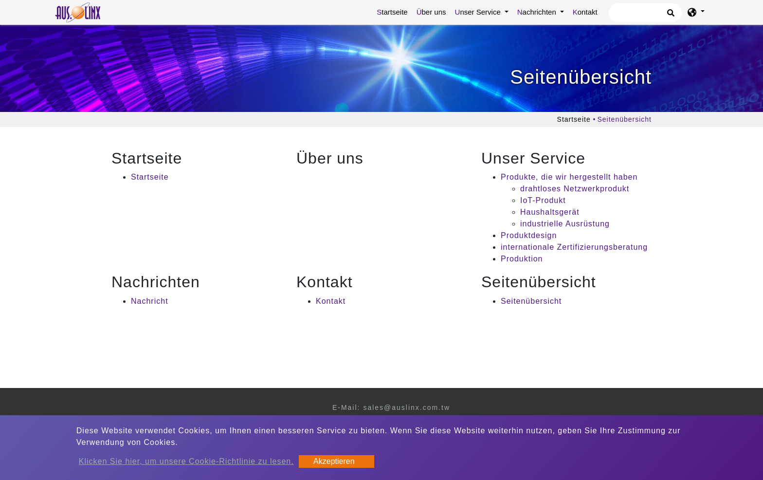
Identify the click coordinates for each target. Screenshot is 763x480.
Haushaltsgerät (550, 212)
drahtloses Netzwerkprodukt (574, 189)
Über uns (431, 12)
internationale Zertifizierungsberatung (574, 247)
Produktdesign (529, 235)
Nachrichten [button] (537, 12)
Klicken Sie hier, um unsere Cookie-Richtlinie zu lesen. (186, 461)
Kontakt (585, 12)
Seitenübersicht (531, 301)
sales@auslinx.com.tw (406, 407)
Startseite (394, 11)
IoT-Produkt (543, 200)
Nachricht (149, 301)
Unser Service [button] (479, 12)
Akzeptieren (334, 461)
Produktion (522, 259)
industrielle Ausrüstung (565, 224)
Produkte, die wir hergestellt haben (569, 177)
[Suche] (645, 12)
